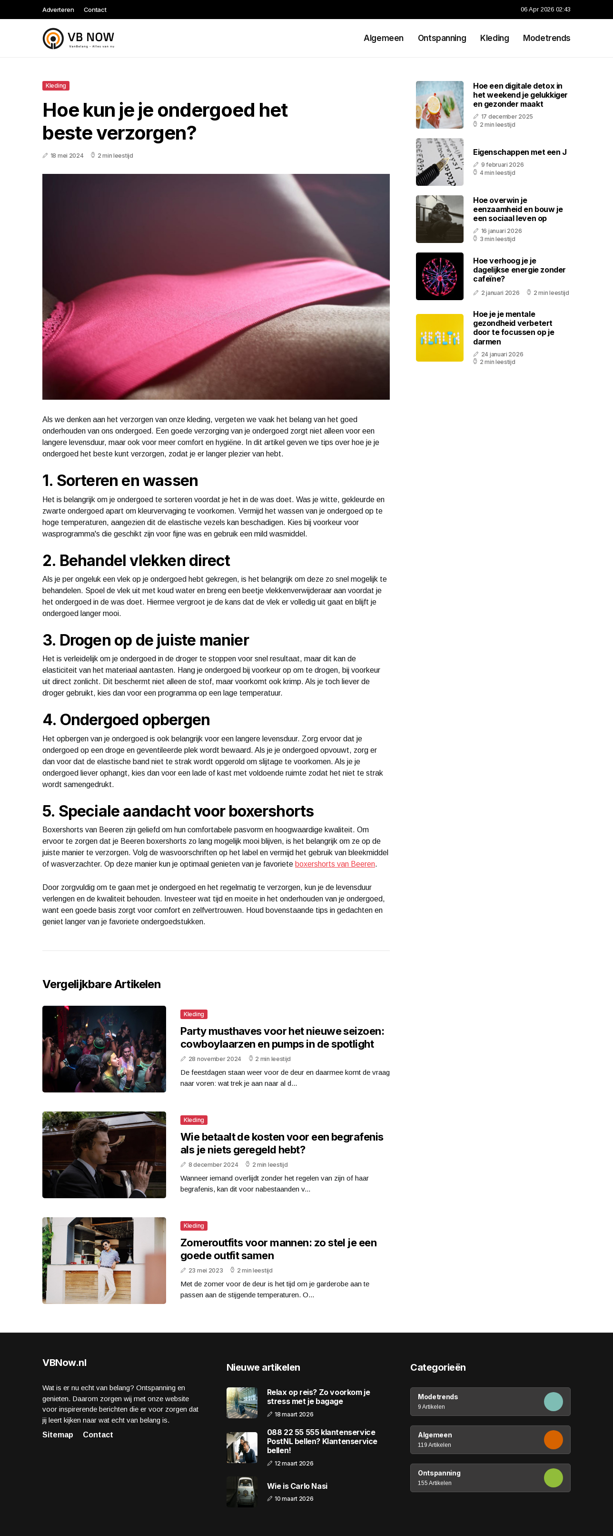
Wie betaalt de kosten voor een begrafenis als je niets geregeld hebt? (281, 1143)
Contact (95, 9)
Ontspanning (442, 38)
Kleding (494, 38)
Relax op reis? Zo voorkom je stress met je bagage (318, 1397)
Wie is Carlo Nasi (297, 1486)
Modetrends (547, 38)
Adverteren (58, 9)
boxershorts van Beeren (335, 864)
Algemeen (384, 38)
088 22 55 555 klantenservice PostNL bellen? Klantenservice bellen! (322, 1441)
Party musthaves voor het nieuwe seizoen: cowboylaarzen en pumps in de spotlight (282, 1037)
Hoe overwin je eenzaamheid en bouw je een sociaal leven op (518, 209)
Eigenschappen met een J (520, 152)
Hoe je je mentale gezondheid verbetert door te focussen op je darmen (513, 327)
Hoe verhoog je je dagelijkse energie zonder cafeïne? (519, 269)
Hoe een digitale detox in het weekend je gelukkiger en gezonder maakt (520, 95)
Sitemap (57, 1435)
